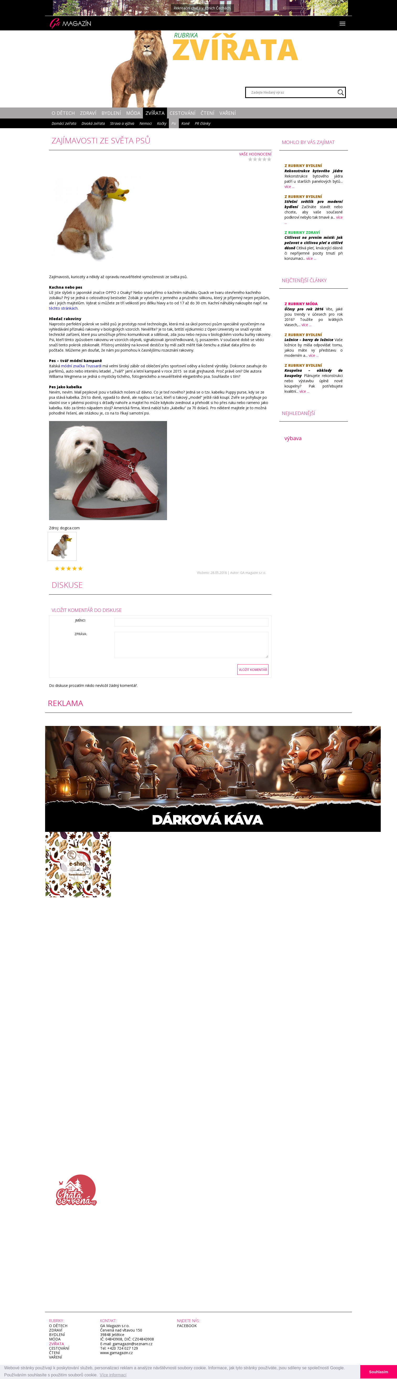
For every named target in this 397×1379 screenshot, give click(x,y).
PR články (202, 123)
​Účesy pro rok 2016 (304, 308)
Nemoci (146, 123)
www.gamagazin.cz (116, 1352)
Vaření (227, 113)
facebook (187, 1325)
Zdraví (88, 113)
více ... (289, 186)
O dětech (63, 113)
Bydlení (111, 113)
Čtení (207, 113)
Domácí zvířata (64, 123)
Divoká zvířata (93, 123)
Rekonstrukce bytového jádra (314, 170)
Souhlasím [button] (378, 1372)
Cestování (182, 113)
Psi (173, 123)
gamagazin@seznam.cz (131, 1343)
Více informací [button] (113, 1375)
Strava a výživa (122, 123)
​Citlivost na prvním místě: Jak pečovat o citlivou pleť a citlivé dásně (314, 242)
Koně (185, 123)
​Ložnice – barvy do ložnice (309, 339)
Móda (133, 113)
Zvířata (155, 113)
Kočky (161, 123)
